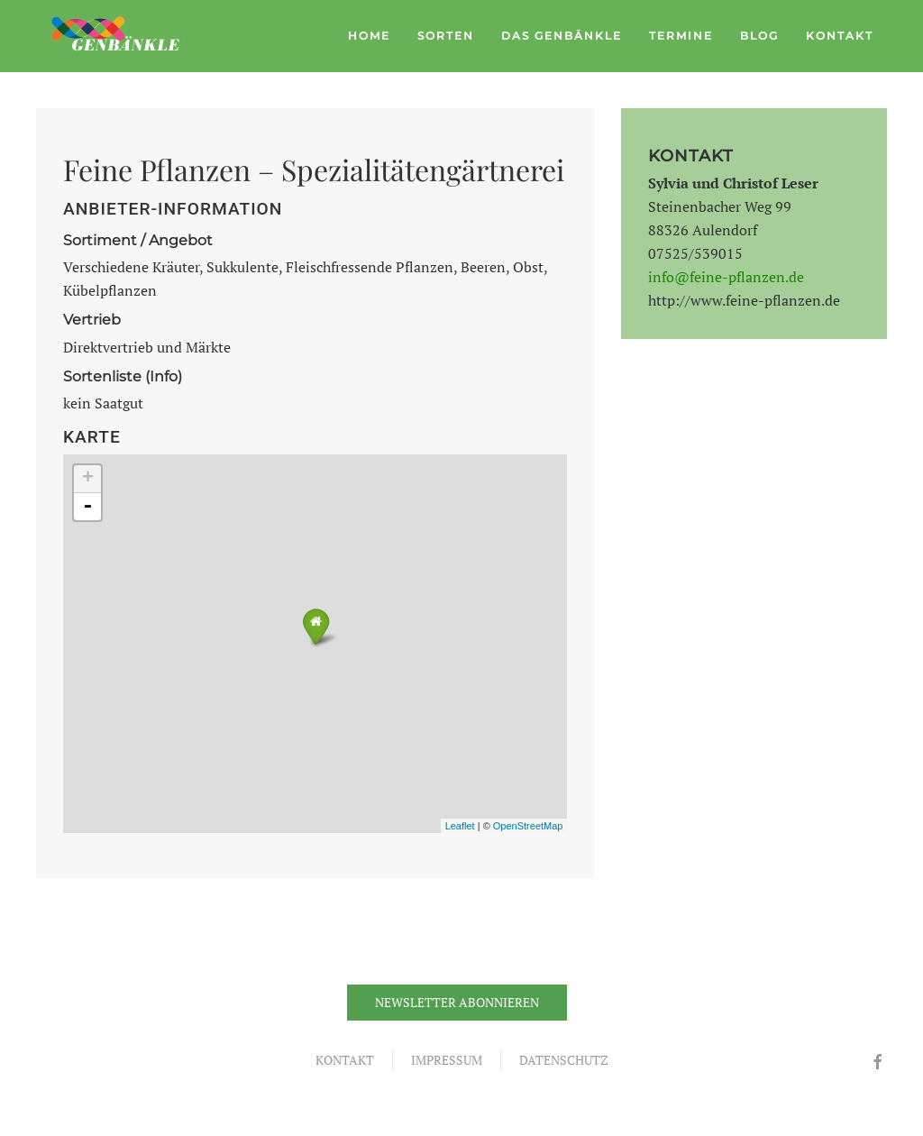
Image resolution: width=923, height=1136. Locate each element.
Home (369, 35)
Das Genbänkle (561, 35)
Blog (759, 35)
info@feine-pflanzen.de (726, 277)
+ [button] (88, 478)
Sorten (445, 35)
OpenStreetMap (528, 825)
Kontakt (839, 35)
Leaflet (460, 825)
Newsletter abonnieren (457, 1002)
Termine (681, 35)
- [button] (87, 506)
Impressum (446, 1059)
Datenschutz (563, 1059)
